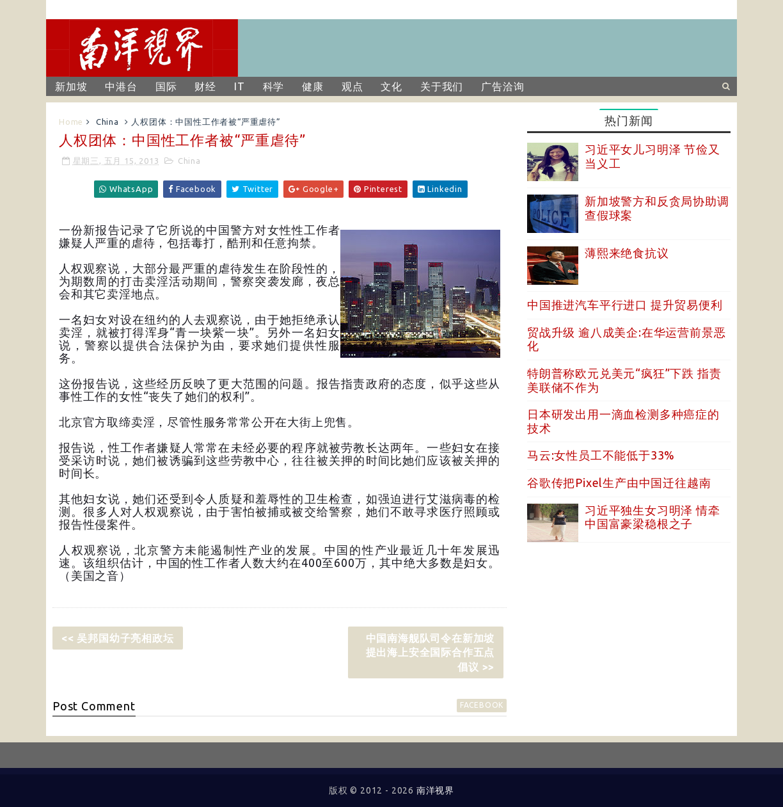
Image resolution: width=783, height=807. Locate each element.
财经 (205, 86)
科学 (274, 86)
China (107, 121)
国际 (166, 86)
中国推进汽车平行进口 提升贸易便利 (625, 304)
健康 (313, 86)
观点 (352, 86)
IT (239, 86)
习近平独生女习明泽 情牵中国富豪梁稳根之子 (652, 517)
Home (71, 121)
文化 (391, 86)
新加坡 (71, 86)
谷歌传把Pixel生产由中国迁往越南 (619, 482)
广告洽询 (502, 86)
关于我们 (441, 86)
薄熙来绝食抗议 (627, 252)
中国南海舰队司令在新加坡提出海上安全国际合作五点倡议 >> (430, 652)
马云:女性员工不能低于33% (601, 455)
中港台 (121, 86)
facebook (481, 705)
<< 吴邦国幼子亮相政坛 (117, 638)
